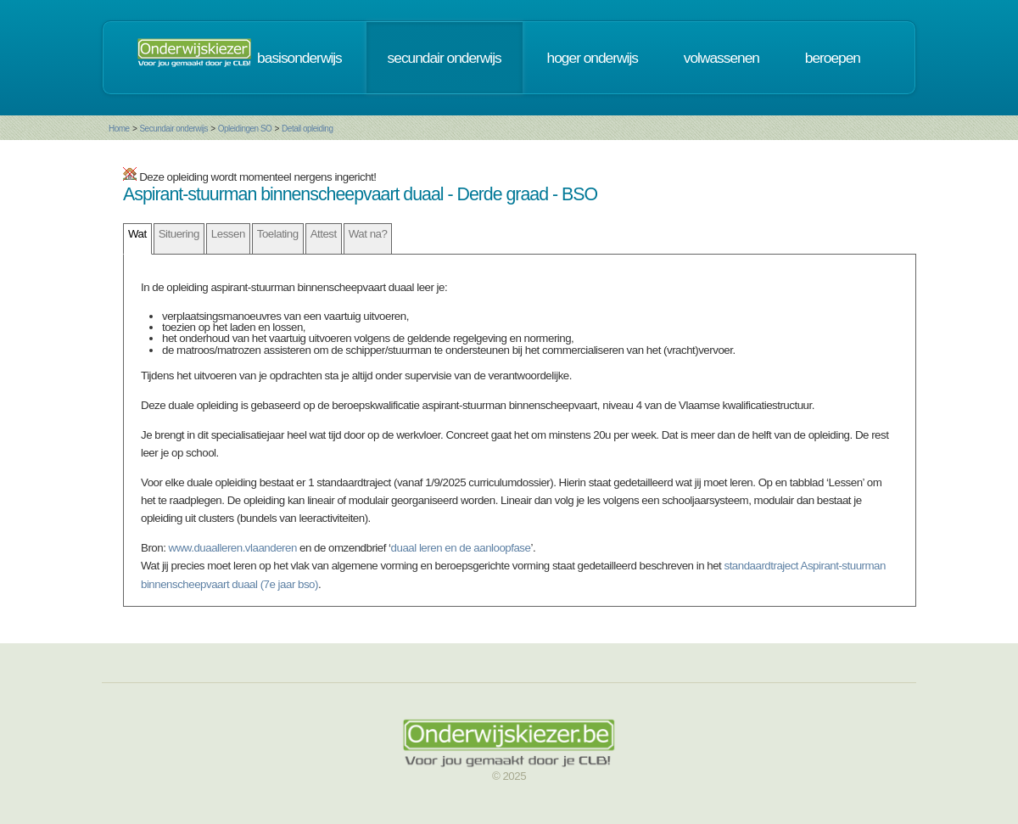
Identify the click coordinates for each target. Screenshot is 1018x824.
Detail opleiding (307, 128)
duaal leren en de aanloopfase (461, 547)
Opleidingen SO (245, 128)
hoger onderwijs (592, 57)
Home (119, 128)
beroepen (832, 57)
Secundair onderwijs (173, 128)
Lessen (228, 233)
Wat (137, 233)
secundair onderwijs (444, 57)
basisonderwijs (299, 57)
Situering (179, 233)
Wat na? (368, 233)
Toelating (278, 233)
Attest (323, 233)
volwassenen (721, 57)
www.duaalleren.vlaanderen (233, 547)
